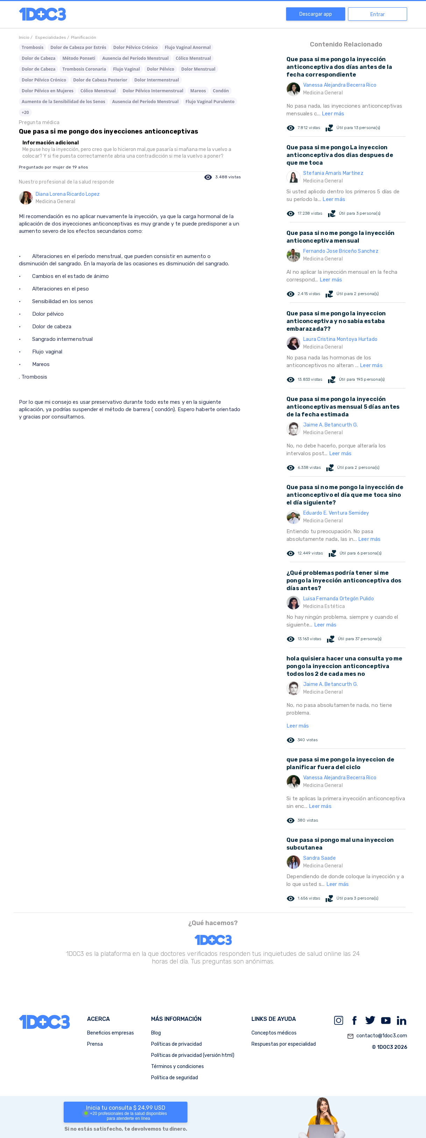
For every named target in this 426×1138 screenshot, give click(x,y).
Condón (221, 91)
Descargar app (315, 14)
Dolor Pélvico (160, 69)
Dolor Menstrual (198, 69)
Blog (156, 1033)
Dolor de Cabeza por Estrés (78, 47)
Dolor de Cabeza (38, 58)
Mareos (198, 91)
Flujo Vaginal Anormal (188, 47)
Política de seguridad (174, 1078)
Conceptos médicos (274, 1033)
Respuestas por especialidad (283, 1044)
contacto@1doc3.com (377, 1036)
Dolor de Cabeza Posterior (100, 80)
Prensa (95, 1044)
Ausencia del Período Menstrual (135, 58)
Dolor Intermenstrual (156, 80)
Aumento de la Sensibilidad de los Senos (63, 102)
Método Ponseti (78, 58)
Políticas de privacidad (176, 1044)
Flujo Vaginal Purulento (210, 102)
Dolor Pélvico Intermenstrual (153, 91)
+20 (25, 112)
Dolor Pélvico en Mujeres (47, 91)
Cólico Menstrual (193, 58)
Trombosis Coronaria (84, 69)
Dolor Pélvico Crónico (135, 47)
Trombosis (32, 47)
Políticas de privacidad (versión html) (192, 1055)
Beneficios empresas (110, 1033)
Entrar (377, 14)
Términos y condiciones (177, 1066)
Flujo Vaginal (126, 69)
